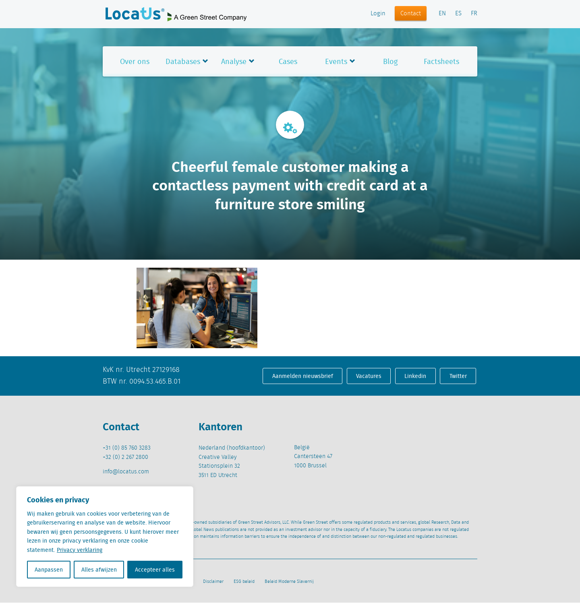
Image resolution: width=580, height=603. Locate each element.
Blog (390, 61)
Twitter (458, 376)
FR (474, 14)
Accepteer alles (155, 570)
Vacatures (368, 376)
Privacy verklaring (79, 550)
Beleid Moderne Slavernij (289, 581)
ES (458, 14)
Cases (288, 61)
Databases (183, 61)
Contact (410, 14)
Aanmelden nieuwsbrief (302, 376)
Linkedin (415, 376)
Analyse (233, 61)
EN (442, 14)
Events (336, 61)
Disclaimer (213, 581)
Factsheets (441, 61)
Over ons (134, 61)
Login (378, 14)
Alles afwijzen (99, 570)
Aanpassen (49, 570)
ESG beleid (244, 581)
